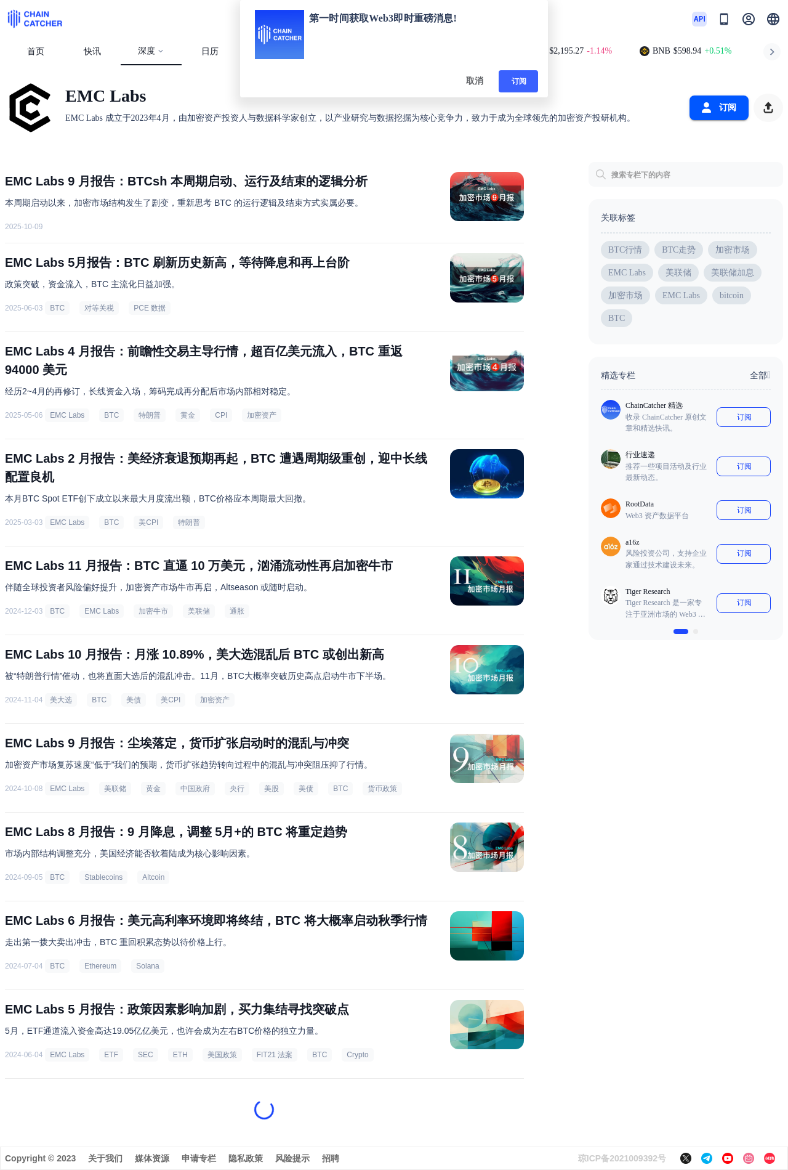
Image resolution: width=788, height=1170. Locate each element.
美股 (271, 788)
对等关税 (99, 308)
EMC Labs (67, 415)
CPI (221, 415)
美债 (133, 700)
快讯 (92, 51)
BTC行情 (625, 249)
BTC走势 (679, 249)
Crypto (357, 1054)
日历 (210, 51)
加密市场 (732, 249)
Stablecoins (103, 877)
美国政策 (222, 1054)
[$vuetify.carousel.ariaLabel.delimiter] (680, 631)
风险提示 (292, 1158)
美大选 (61, 700)
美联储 (199, 611)
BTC (57, 308)
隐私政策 (245, 1158)
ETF (111, 1054)
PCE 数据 (150, 308)
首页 (35, 51)
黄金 (187, 415)
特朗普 (150, 415)
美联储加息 (732, 272)
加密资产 (261, 415)
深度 (151, 50)
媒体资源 (152, 1158)
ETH (180, 1054)
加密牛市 (153, 611)
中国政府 (195, 788)
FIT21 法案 (275, 1054)
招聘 (330, 1158)
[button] (773, 19)
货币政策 (382, 788)
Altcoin (153, 877)
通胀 (237, 611)
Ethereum (100, 966)
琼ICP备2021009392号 (622, 1158)
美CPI (148, 522)
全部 (760, 375)
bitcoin (732, 295)
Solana (147, 966)
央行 (237, 788)
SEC (145, 1054)
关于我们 (105, 1158)
